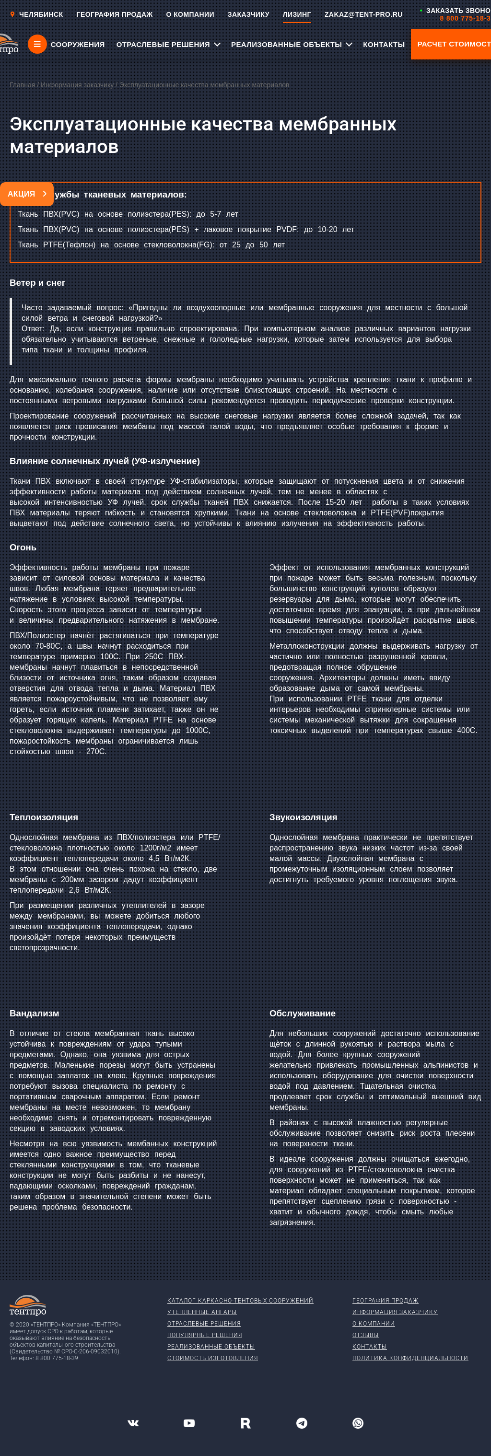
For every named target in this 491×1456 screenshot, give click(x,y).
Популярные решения (204, 1335)
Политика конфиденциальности (410, 1358)
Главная (22, 85)
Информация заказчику (77, 85)
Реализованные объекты (211, 1346)
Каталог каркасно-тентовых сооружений (240, 1300)
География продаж (385, 1300)
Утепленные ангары (202, 1312)
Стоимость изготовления (212, 1358)
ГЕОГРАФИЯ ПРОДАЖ (115, 14)
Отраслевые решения (204, 1323)
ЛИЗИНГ (297, 14)
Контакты (369, 1346)
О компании (373, 1323)
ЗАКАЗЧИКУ (248, 14)
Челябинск (36, 14)
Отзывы (365, 1335)
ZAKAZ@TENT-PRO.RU (364, 14)
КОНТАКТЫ (384, 44)
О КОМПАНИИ (190, 14)
